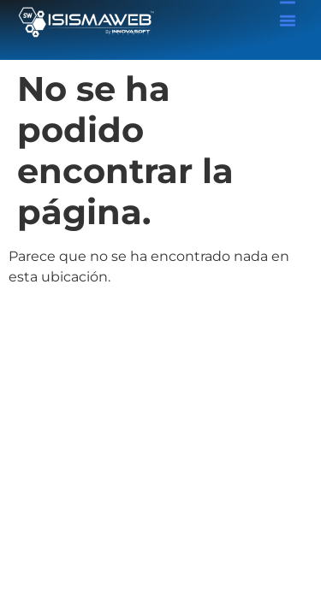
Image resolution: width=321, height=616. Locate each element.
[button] (287, 19)
